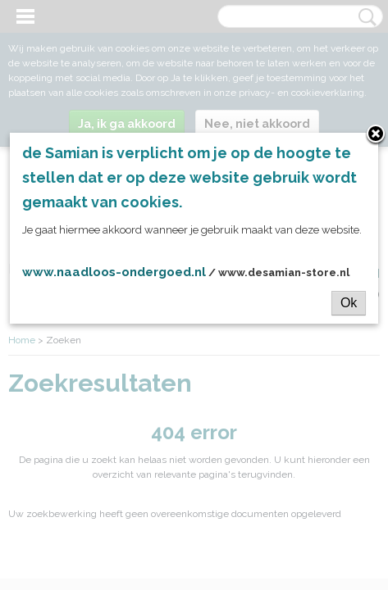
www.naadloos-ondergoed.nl (114, 272)
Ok (348, 303)
